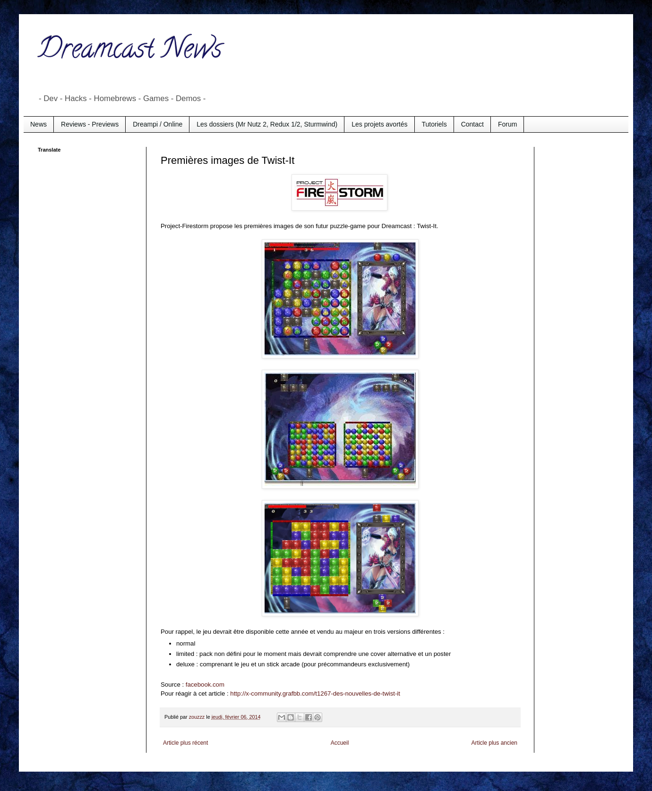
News (38, 124)
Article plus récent (185, 743)
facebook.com (205, 684)
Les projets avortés (379, 124)
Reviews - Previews (90, 124)
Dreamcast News (130, 51)
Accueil (340, 743)
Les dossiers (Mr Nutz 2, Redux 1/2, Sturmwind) (267, 124)
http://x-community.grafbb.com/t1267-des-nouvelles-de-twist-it (315, 693)
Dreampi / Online (157, 124)
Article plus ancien (494, 743)
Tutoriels (434, 124)
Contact (472, 124)
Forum (507, 124)
